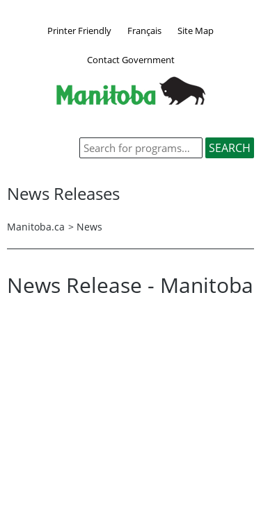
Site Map (195, 30)
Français (144, 30)
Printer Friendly (79, 30)
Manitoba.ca (36, 226)
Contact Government (131, 59)
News (89, 226)
